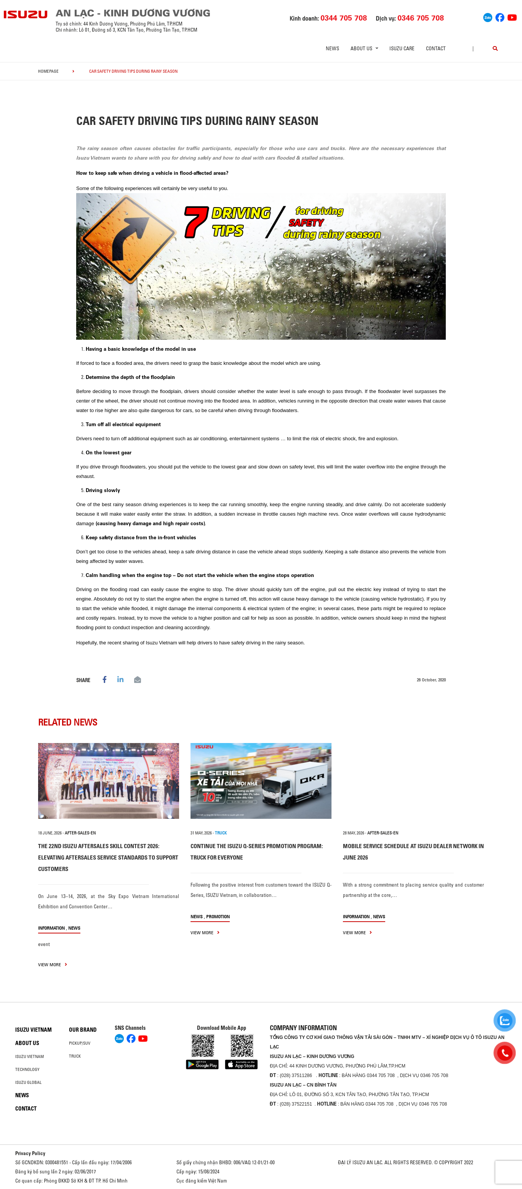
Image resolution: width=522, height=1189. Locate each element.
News (332, 48)
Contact (436, 48)
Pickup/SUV (79, 1043)
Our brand (83, 1029)
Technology (27, 1069)
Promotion (218, 916)
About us (27, 1043)
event (44, 944)
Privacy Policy (30, 1153)
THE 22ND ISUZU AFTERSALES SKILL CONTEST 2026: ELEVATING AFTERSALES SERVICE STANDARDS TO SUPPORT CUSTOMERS (108, 857)
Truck (75, 1056)
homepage (48, 71)
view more (52, 964)
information (51, 928)
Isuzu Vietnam (33, 1029)
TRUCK (221, 833)
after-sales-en (80, 833)
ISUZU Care (402, 48)
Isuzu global (28, 1082)
